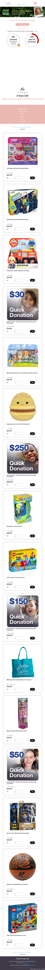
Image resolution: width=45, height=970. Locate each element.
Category (22, 114)
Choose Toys (22, 24)
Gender (22, 116)
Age (22, 119)
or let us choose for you (22, 27)
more (36, 31)
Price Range (22, 121)
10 (28, 127)
